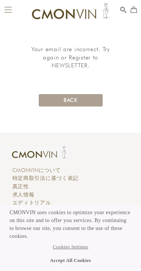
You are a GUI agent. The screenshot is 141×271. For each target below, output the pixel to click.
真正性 (20, 186)
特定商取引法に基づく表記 (45, 178)
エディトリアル (31, 202)
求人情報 (23, 195)
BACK (70, 100)
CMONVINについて (36, 170)
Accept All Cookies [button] (70, 260)
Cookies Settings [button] (70, 247)
